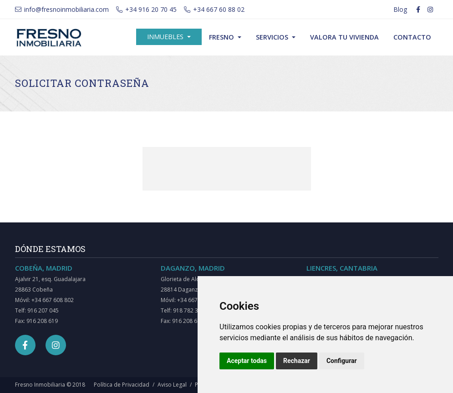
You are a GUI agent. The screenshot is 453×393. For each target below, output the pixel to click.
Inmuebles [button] (166, 36)
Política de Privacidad (121, 384)
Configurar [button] (341, 360)
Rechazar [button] (296, 360)
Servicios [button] (273, 37)
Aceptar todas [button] (247, 360)
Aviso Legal (172, 384)
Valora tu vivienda (344, 37)
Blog (400, 9)
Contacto (412, 37)
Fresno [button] (222, 37)
